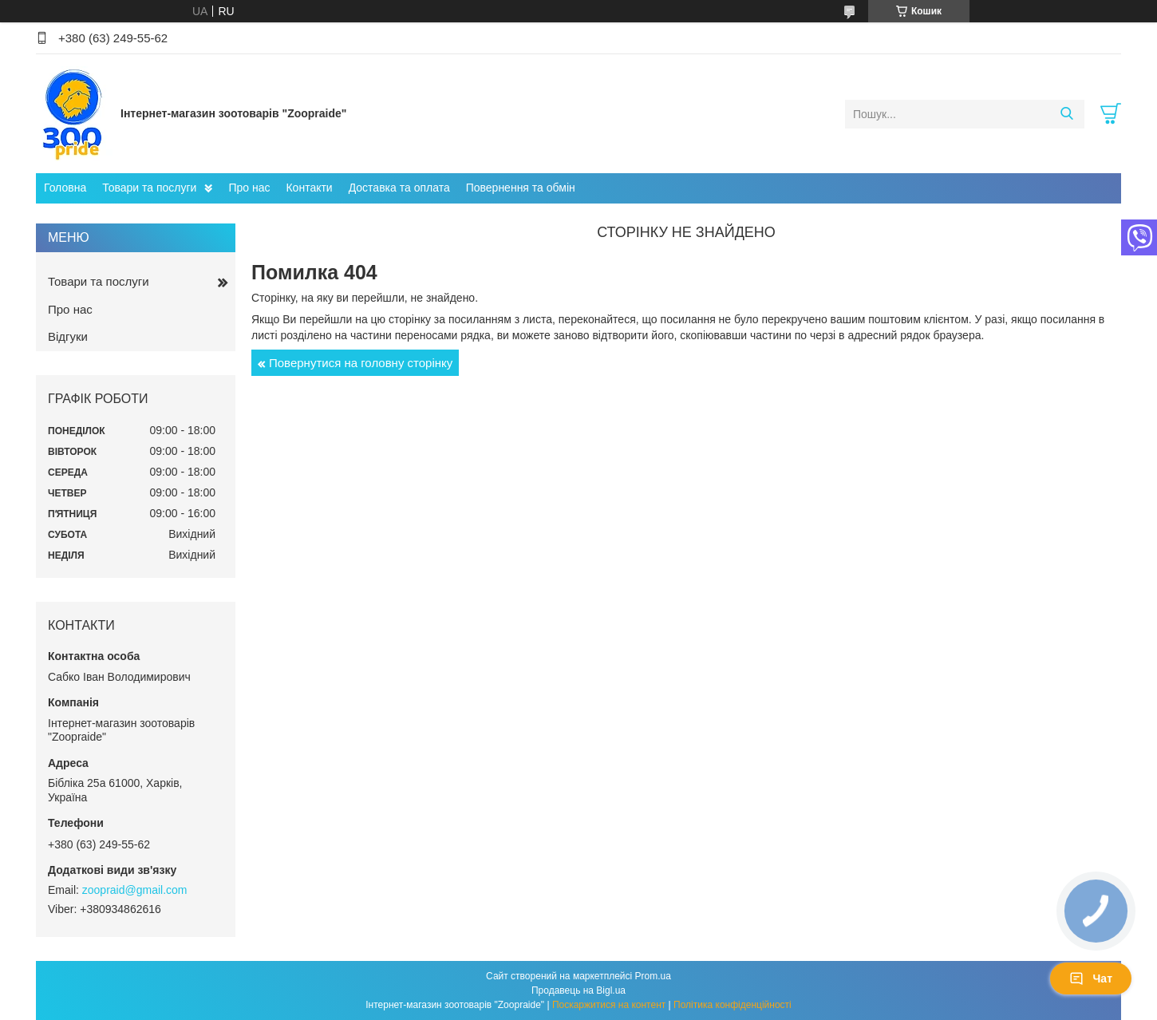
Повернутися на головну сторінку (360, 363)
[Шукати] (1066, 114)
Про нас (249, 187)
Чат (1090, 978)
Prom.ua (653, 976)
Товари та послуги (149, 187)
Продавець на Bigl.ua (578, 990)
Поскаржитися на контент (608, 1004)
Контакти (309, 187)
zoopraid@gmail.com (135, 890)
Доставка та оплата (399, 187)
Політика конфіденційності (732, 1004)
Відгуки (68, 336)
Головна (65, 187)
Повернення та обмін (520, 187)
